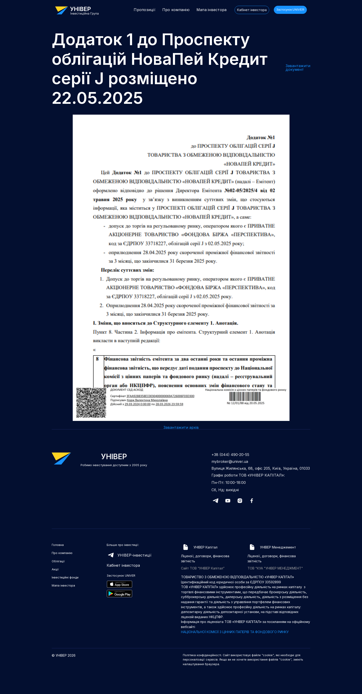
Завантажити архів (181, 427)
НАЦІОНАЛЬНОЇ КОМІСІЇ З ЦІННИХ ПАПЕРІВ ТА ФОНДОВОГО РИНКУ (235, 632)
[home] (79, 10)
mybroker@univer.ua (231, 462)
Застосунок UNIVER (290, 9)
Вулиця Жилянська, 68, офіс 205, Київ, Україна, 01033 (261, 469)
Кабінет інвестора (252, 10)
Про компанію (176, 9)
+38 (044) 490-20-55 (232, 455)
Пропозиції (144, 9)
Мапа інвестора (211, 9)
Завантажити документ (298, 67)
